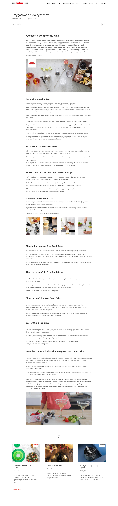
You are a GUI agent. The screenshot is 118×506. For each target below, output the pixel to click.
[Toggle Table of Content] (102, 24)
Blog (97, 4)
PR (59, 4)
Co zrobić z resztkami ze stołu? (22, 467)
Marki (48, 4)
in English (103, 4)
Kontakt (84, 4)
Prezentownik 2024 (55, 466)
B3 (23, 19)
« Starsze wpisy (16, 489)
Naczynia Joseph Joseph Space (90, 467)
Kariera (91, 4)
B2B (53, 4)
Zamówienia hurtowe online (71, 4)
